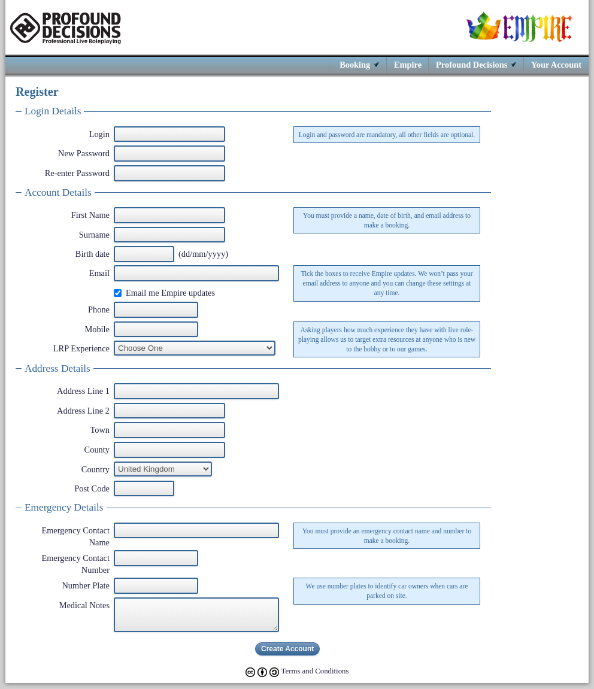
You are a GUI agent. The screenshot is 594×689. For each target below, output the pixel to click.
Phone (99, 309)
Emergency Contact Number (75, 564)
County (97, 449)
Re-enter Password (77, 173)
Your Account (556, 64)
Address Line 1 (83, 391)
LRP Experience (81, 348)
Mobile (97, 329)
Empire (408, 64)
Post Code (92, 488)
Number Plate (86, 585)
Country (95, 469)
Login (99, 134)
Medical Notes (84, 605)
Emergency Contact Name (75, 536)
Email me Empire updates (170, 293)
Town (100, 430)
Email (99, 273)
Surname (94, 234)
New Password (84, 153)
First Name (90, 215)
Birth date (92, 254)
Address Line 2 (83, 410)
